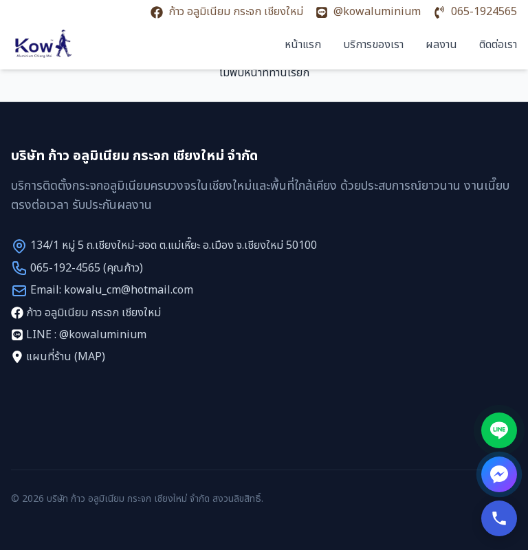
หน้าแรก (303, 44)
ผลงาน (441, 44)
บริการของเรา (373, 44)
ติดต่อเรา (498, 44)
